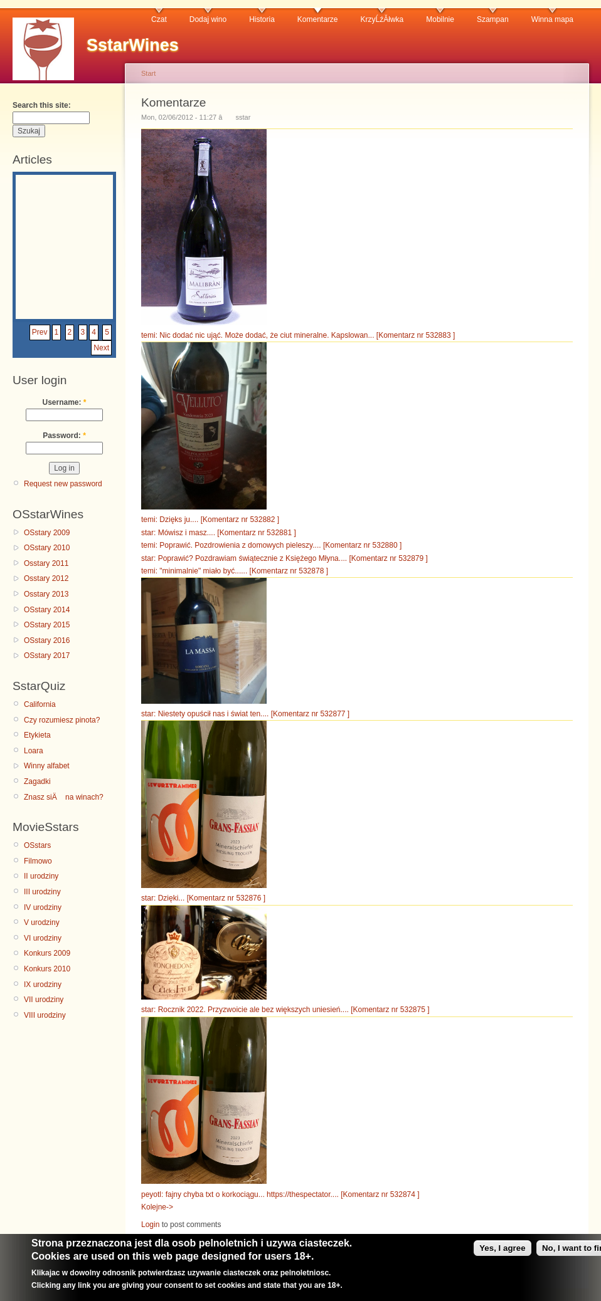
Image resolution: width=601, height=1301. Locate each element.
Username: (64, 402)
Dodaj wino (207, 19)
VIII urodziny (45, 1015)
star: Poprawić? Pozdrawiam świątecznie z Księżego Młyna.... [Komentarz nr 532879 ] (284, 558)
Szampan (493, 19)
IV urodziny (42, 907)
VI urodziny (42, 938)
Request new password (63, 483)
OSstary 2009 (47, 532)
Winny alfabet (47, 765)
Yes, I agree (502, 1253)
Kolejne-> (157, 1207)
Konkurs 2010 (47, 968)
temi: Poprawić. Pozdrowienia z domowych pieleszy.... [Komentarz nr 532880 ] (271, 545)
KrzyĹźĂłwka (382, 19)
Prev (40, 332)
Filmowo (38, 861)
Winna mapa (552, 19)
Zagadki (37, 781)
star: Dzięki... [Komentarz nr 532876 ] (203, 898)
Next (101, 347)
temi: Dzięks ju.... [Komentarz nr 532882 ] (210, 519)
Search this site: (42, 105)
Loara (33, 750)
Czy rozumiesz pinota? (62, 720)
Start (148, 73)
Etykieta (37, 735)
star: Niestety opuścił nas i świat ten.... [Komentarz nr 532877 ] (245, 713)
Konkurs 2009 (47, 953)
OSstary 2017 (47, 655)
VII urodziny (43, 999)
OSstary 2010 (47, 547)
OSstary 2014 (47, 609)
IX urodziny (42, 984)
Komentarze (317, 19)
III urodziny (42, 891)
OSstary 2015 (47, 624)
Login (150, 1224)
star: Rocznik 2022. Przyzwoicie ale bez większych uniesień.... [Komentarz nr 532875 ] (285, 1009)
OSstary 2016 (47, 640)
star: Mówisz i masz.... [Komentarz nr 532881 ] (218, 532)
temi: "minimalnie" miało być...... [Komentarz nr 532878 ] (234, 571)
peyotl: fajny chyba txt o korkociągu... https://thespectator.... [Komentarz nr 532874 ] (280, 1194)
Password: (64, 435)
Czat (159, 19)
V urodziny (42, 922)
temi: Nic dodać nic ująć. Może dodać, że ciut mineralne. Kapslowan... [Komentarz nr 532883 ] (298, 335)
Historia (262, 19)
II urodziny (41, 876)
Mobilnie (440, 19)
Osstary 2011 (46, 563)
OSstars (37, 845)
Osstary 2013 (46, 594)
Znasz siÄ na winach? (64, 797)
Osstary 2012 (46, 578)
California (40, 704)
